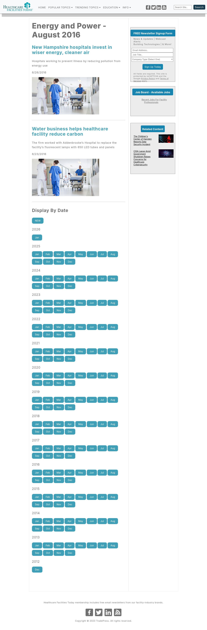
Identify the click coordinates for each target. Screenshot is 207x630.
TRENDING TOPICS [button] (88, 7)
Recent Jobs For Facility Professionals (154, 101)
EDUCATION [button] (111, 7)
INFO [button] (127, 7)
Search (199, 7)
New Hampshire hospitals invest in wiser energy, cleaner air (72, 49)
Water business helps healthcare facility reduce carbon (70, 131)
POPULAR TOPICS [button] (60, 7)
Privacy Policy (148, 78)
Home (42, 7)
